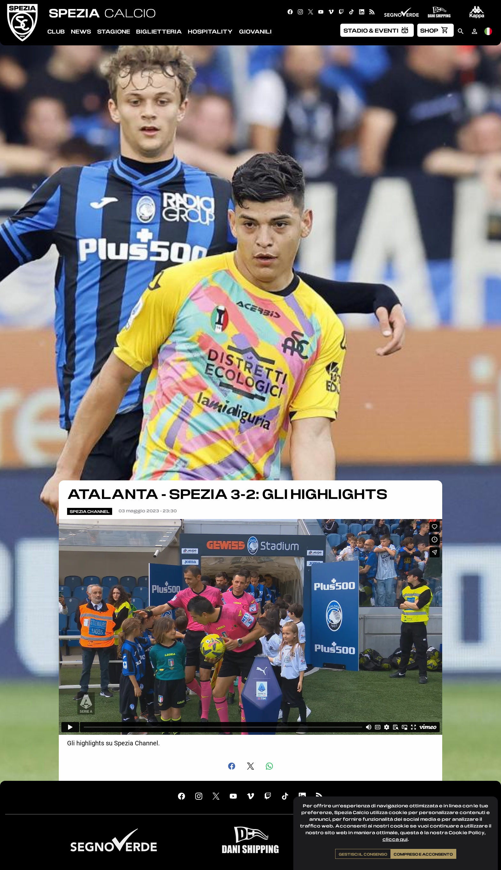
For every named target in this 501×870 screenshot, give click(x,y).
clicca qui (395, 839)
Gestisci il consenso (363, 854)
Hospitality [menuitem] (210, 31)
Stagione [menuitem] (113, 31)
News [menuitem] (81, 31)
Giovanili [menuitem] (255, 31)
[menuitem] (377, 30)
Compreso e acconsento (423, 854)
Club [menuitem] (56, 31)
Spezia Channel (90, 511)
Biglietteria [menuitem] (159, 31)
